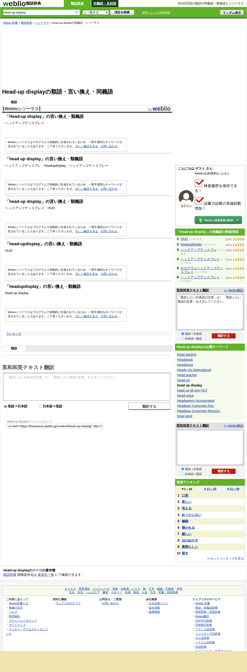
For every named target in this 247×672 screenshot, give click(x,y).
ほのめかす (190, 540)
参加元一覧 (46, 574)
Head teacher (187, 375)
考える (187, 508)
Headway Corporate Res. (195, 406)
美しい (187, 502)
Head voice (185, 395)
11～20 (210, 489)
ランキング (13, 333)
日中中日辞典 (203, 620)
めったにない (191, 515)
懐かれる (188, 527)
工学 (151, 588)
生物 (127, 592)
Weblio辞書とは (18, 603)
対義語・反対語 (104, 3)
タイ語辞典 (202, 637)
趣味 (105, 592)
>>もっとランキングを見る (225, 558)
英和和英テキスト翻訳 (28, 367)
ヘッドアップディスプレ (198, 250)
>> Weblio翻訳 (234, 290)
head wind (184, 416)
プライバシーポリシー (23, 620)
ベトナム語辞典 (205, 642)
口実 (185, 495)
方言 (153, 592)
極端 (185, 521)
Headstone (185, 365)
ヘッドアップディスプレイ (200, 277)
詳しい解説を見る (86, 146)
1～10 (186, 489)
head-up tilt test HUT (192, 390)
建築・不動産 (165, 588)
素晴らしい (190, 547)
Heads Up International (194, 370)
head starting (186, 354)
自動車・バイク (130, 588)
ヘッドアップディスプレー (200, 259)
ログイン (186, 205)
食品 (136, 592)
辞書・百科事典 (168, 592)
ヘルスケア (93, 592)
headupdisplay (191, 244)
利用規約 (14, 616)
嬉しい (187, 534)
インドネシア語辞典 (207, 633)
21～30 (233, 489)
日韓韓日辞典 (203, 624)
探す (185, 553)
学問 (179, 588)
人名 (144, 592)
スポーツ (116, 592)
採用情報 (154, 611)
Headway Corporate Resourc (198, 411)
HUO (184, 239)
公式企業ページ (158, 603)
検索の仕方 (16, 607)
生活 (80, 592)
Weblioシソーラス (21, 108)
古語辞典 (200, 646)
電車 (115, 588)
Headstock (185, 360)
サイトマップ (17, 624)
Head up (183, 380)
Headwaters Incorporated (195, 401)
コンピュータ (101, 588)
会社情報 (154, 607)
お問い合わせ (109, 146)
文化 (72, 592)
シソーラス (42, 22)
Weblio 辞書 (10, 22)
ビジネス (70, 588)
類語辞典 (77, 3)
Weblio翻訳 (202, 616)
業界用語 (84, 588)
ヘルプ (13, 611)
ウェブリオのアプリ (68, 603)
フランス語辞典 (205, 629)
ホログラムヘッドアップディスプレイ (202, 270)
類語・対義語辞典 (206, 607)
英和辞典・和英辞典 (207, 611)
